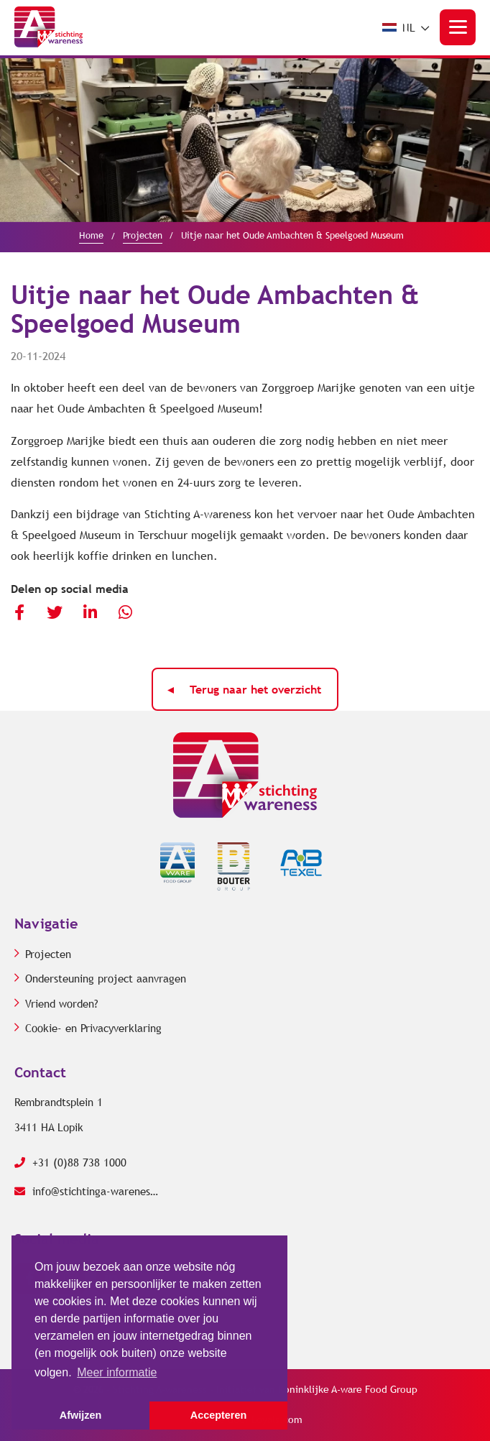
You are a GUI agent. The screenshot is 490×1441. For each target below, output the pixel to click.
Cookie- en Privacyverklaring (93, 1028)
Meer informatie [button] (117, 1372)
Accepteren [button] (218, 1415)
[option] (245, 139)
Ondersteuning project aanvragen (105, 978)
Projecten (48, 954)
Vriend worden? (61, 1004)
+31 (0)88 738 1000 (70, 1162)
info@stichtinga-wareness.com (86, 1191)
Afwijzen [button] (80, 1415)
